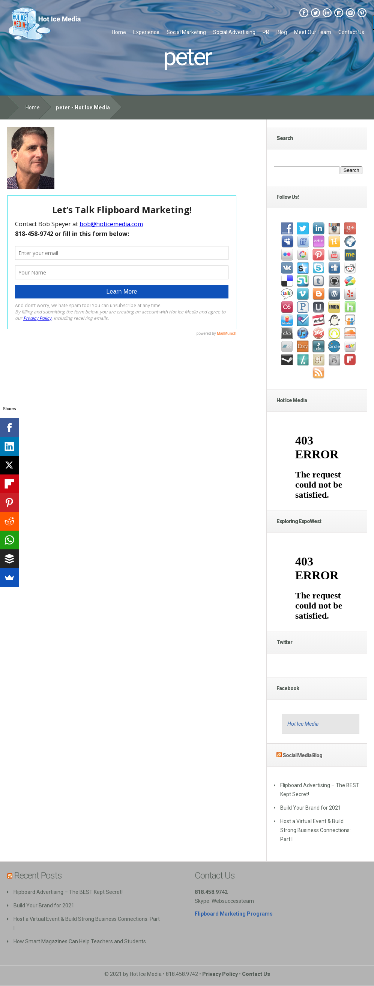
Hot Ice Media (302, 724)
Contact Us (351, 32)
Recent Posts (38, 875)
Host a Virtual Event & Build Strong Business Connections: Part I (315, 830)
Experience (146, 32)
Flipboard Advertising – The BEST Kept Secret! (68, 892)
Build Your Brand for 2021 (310, 808)
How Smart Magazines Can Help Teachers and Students (80, 941)
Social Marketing (186, 32)
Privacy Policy (220, 974)
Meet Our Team (312, 32)
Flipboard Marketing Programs (234, 914)
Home (119, 32)
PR (266, 32)
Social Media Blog (302, 755)
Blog (281, 32)
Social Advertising (234, 32)
